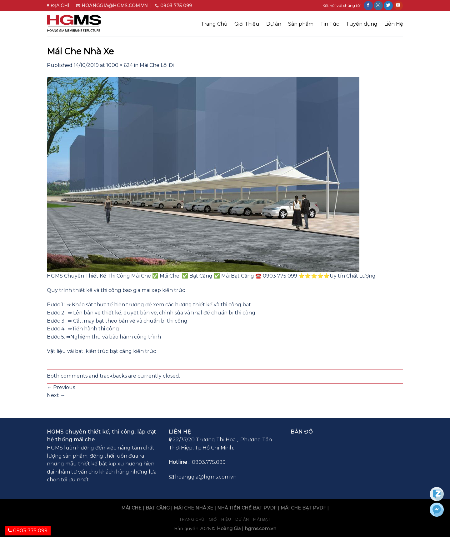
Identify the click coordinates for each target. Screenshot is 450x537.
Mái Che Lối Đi (157, 65)
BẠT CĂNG (158, 508)
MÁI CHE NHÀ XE (193, 508)
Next (56, 395)
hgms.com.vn (260, 528)
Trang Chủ (214, 24)
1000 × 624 (119, 65)
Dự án (273, 24)
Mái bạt (261, 519)
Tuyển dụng (362, 24)
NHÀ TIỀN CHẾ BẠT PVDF (247, 508)
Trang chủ (192, 519)
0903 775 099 (28, 531)
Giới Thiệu (246, 24)
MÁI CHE (131, 508)
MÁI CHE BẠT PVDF (303, 508)
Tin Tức (329, 24)
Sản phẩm (300, 24)
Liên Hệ (393, 24)
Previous (61, 387)
